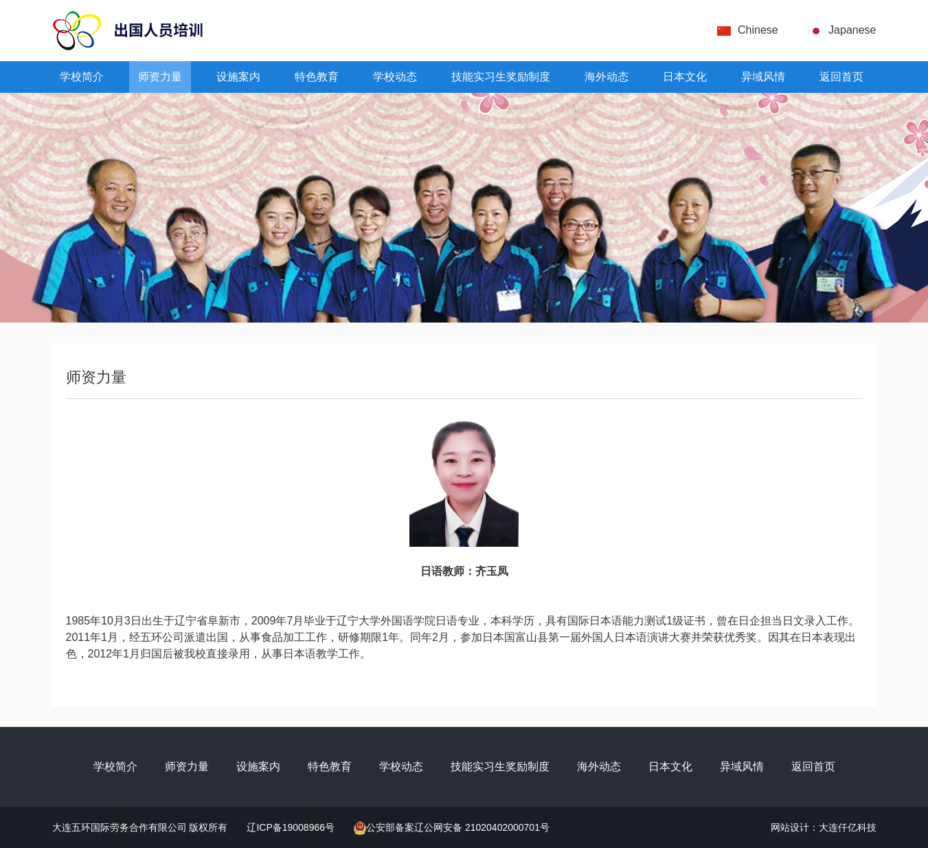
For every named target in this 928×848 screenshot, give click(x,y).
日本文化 (685, 77)
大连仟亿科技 (847, 827)
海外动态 (607, 77)
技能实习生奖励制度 (500, 77)
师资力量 (160, 77)
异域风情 (763, 77)
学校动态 (395, 77)
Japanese (852, 30)
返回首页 (841, 77)
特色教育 (317, 77)
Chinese (758, 30)
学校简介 (82, 77)
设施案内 (238, 77)
